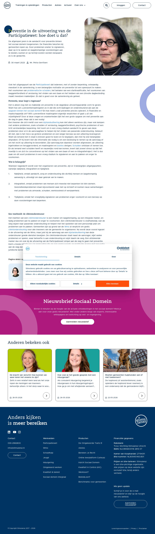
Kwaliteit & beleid (51, 472)
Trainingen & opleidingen (29, 6)
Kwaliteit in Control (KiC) (89, 467)
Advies (60, 6)
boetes (60, 146)
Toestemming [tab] (41, 257)
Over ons (82, 6)
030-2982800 (14, 443)
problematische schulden (39, 90)
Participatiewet (43, 85)
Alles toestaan (112, 284)
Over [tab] (114, 257)
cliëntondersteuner (37, 218)
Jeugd (46, 458)
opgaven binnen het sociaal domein (24, 111)
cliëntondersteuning (17, 230)
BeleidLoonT (84, 477)
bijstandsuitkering (51, 122)
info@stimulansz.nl (16, 448)
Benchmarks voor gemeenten (92, 482)
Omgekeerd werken (52, 467)
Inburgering (48, 462)
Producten (49, 6)
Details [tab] (77, 257)
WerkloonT (83, 472)
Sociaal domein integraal (54, 477)
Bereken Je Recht (86, 453)
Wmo (66, 227)
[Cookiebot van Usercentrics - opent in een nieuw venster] (118, 248)
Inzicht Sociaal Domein (88, 462)
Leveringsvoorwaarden (120, 528)
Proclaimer (143, 528)
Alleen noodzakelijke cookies (42, 284)
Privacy (134, 528)
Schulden (77, 146)
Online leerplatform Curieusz (91, 458)
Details (77, 284)
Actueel (70, 6)
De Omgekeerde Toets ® (90, 443)
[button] (106, 6)
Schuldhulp (48, 453)
